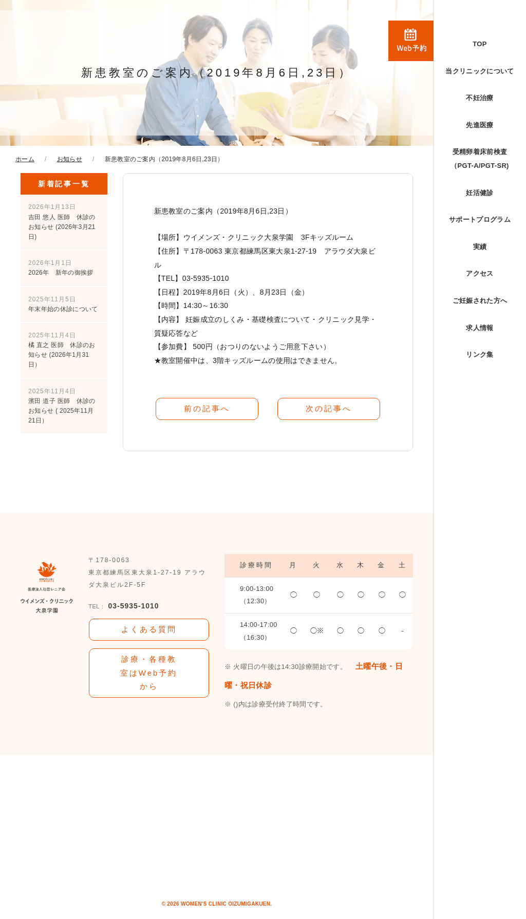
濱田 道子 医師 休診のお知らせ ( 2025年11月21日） (62, 406)
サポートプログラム (480, 219)
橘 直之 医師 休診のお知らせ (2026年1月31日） (62, 350)
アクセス (479, 273)
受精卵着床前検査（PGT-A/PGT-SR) (479, 158)
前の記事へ (207, 408)
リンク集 (479, 354)
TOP (479, 44)
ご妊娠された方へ (480, 300)
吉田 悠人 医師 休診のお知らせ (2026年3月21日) (62, 221)
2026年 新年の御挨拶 (60, 267)
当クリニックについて (479, 71)
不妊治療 (479, 98)
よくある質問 (149, 629)
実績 (480, 247)
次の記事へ (329, 408)
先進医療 (479, 125)
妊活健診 (479, 193)
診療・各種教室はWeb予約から (149, 673)
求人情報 (479, 328)
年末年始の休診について (63, 304)
